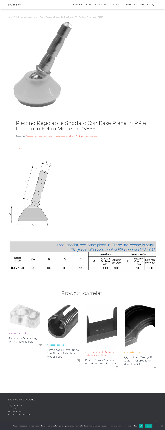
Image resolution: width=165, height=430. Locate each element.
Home (10, 17)
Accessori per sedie (35, 136)
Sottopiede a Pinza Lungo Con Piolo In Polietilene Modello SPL (63, 353)
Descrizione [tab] (17, 148)
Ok (141, 426)
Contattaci (130, 5)
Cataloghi (100, 5)
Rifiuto (148, 426)
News (88, 5)
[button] (71, 25)
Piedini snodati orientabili (87, 136)
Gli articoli (115, 5)
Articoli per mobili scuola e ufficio (26, 17)
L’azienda (77, 5)
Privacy (144, 5)
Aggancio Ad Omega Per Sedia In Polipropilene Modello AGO (139, 361)
